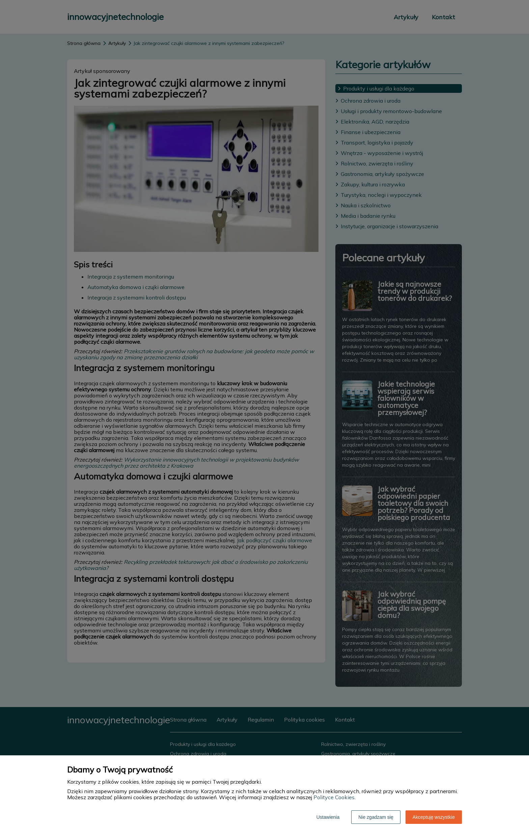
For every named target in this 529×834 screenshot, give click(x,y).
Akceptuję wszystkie (434, 817)
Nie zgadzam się (375, 817)
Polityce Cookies (334, 797)
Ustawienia (327, 817)
